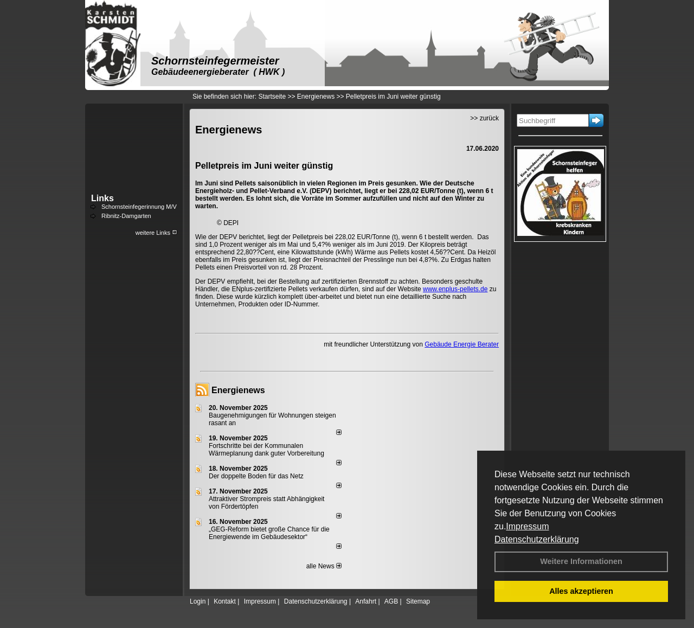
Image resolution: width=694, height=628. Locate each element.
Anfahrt (365, 601)
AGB (391, 601)
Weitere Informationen (581, 561)
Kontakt (225, 601)
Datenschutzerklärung (536, 539)
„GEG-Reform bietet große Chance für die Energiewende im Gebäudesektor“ (269, 533)
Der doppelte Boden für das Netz (256, 476)
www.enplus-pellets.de (455, 289)
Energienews (238, 390)
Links (102, 198)
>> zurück (484, 118)
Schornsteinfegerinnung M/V (139, 206)
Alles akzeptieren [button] (581, 591)
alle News (324, 566)
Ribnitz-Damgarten (126, 216)
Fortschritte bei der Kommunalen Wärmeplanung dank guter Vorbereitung (266, 449)
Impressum (527, 526)
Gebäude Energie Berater (462, 344)
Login (197, 601)
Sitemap (418, 601)
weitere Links (156, 232)
